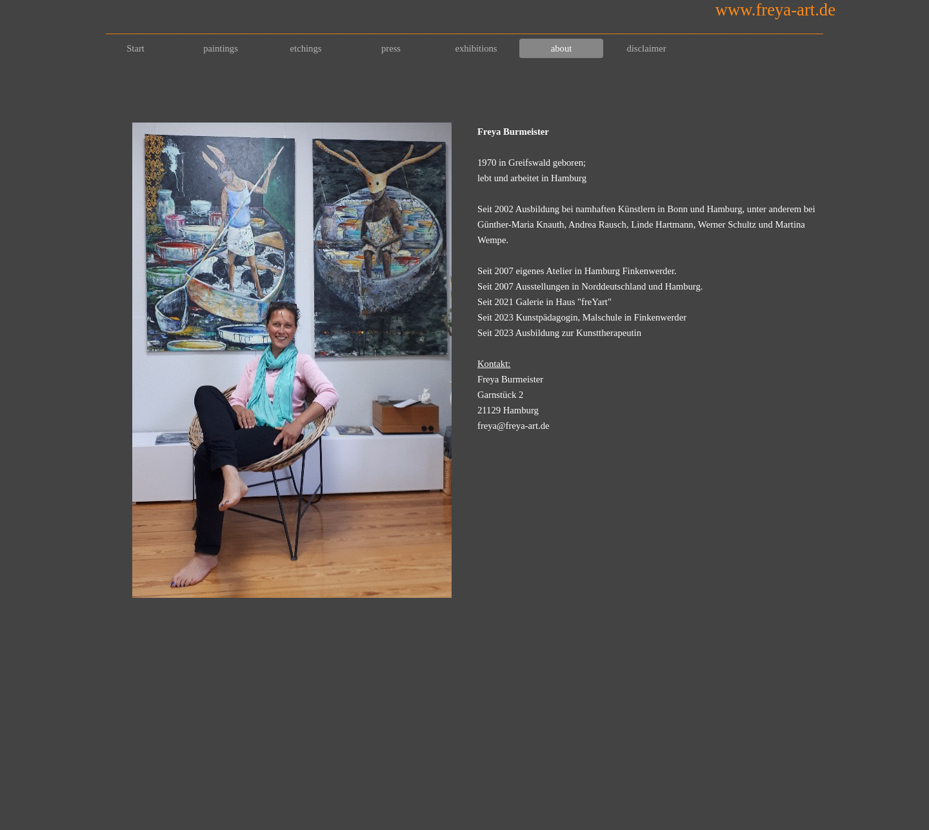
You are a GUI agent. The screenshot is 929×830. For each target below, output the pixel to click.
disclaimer (646, 48)
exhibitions (476, 48)
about (561, 48)
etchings (306, 48)
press (391, 48)
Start (135, 48)
